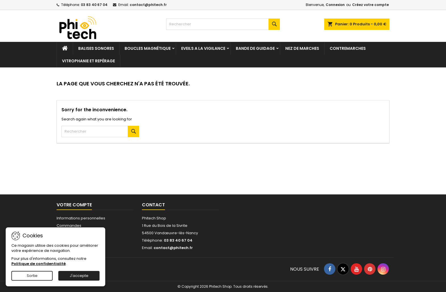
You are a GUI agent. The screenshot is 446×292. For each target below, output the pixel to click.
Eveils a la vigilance (203, 48)
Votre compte (74, 204)
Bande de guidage (255, 48)
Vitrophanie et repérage (88, 61)
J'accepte (79, 275)
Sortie (32, 275)
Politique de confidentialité (38, 263)
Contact (153, 204)
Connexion (335, 4)
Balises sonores (96, 48)
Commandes (69, 225)
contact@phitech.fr (148, 4)
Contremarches (348, 48)
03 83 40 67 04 (94, 4)
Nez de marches (302, 48)
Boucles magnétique (148, 48)
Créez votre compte (370, 4)
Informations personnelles (81, 218)
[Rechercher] (223, 24)
